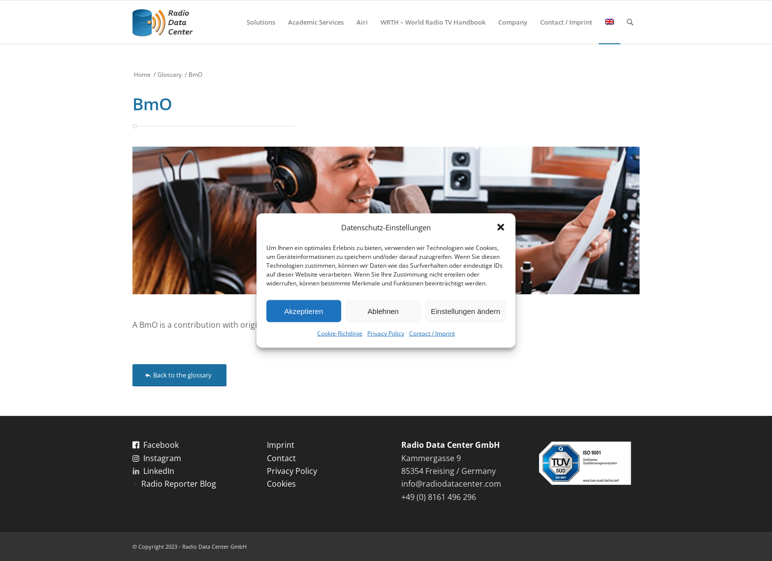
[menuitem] (261, 22)
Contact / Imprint (432, 333)
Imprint (280, 444)
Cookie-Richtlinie (339, 333)
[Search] (630, 22)
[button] (501, 227)
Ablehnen (383, 311)
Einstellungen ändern (465, 311)
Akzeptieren (303, 311)
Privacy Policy (385, 333)
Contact (281, 458)
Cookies (281, 483)
